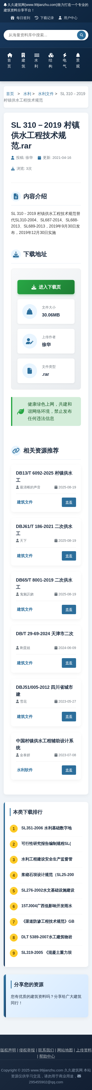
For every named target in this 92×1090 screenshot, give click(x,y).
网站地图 (65, 1050)
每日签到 (20, 18)
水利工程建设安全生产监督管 (46, 859)
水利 (36, 60)
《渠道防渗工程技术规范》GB (47, 921)
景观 (78, 60)
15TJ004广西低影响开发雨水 (46, 906)
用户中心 (68, 18)
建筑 (23, 60)
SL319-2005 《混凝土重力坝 (46, 952)
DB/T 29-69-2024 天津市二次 (44, 633)
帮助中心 (47, 1056)
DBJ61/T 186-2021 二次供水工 (44, 530)
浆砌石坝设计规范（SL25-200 (47, 875)
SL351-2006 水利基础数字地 (46, 828)
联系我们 (46, 1050)
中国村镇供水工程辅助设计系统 (44, 744)
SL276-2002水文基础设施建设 (47, 890)
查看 (69, 502)
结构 (51, 60)
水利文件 (46, 94)
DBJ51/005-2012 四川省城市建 (44, 691)
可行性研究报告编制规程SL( (46, 843)
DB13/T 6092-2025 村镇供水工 (44, 477)
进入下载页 (46, 287)
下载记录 (44, 18)
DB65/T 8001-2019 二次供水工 (44, 584)
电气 (65, 60)
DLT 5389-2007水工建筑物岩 (46, 937)
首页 (9, 60)
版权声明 (8, 1050)
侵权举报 (27, 1050)
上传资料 (84, 1050)
